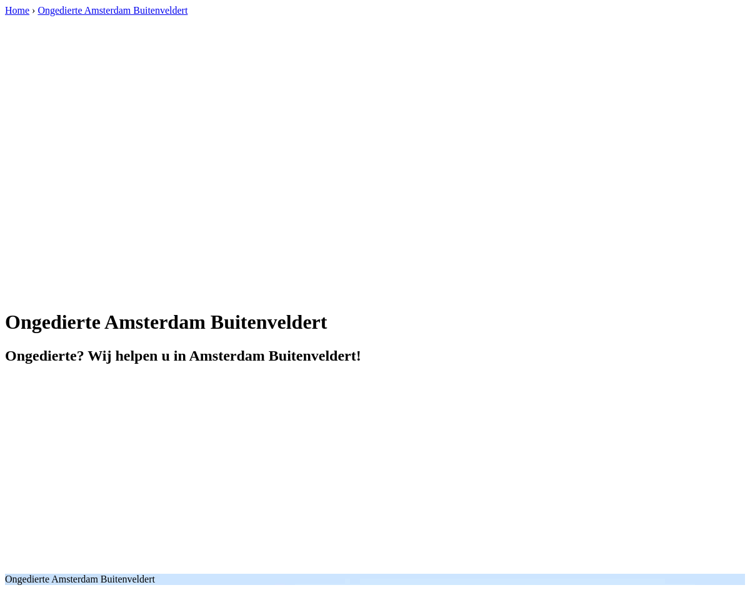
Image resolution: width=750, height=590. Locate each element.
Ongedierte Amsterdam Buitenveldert (113, 10)
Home (17, 10)
